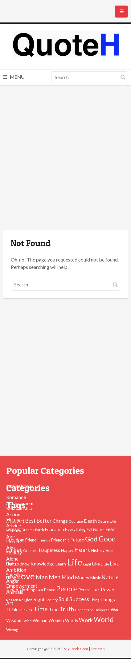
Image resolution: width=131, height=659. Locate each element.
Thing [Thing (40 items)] (94, 600)
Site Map (97, 648)
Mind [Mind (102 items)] (67, 577)
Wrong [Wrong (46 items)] (12, 630)
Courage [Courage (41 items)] (76, 521)
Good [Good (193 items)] (107, 538)
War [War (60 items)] (115, 609)
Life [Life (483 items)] (74, 562)
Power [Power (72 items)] (108, 589)
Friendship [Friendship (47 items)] (60, 540)
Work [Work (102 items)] (86, 620)
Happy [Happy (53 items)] (67, 550)
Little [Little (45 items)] (105, 564)
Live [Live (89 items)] (114, 563)
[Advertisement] (65, 158)
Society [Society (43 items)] (52, 599)
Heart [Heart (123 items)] (82, 549)
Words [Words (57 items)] (71, 620)
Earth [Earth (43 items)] (39, 529)
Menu (14, 77)
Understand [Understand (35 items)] (84, 610)
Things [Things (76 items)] (107, 599)
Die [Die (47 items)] (113, 521)
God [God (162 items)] (91, 539)
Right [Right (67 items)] (39, 599)
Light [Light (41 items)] (87, 564)
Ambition (16, 570)
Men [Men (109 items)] (54, 577)
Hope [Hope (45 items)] (109, 550)
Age (10, 536)
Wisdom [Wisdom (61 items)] (14, 620)
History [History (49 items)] (97, 550)
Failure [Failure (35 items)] (98, 530)
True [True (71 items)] (54, 609)
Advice (13, 525)
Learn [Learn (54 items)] (60, 563)
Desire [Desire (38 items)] (103, 521)
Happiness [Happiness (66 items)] (49, 550)
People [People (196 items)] (67, 588)
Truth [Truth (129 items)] (66, 609)
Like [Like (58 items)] (96, 563)
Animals (14, 592)
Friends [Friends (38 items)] (44, 540)
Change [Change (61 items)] (60, 521)
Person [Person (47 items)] (85, 590)
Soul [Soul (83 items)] (63, 599)
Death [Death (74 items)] (90, 521)
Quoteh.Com (77, 648)
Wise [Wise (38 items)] (27, 621)
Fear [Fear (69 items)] (110, 529)
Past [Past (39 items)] (39, 590)
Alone (12, 558)
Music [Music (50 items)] (95, 577)
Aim (10, 547)
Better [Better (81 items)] (44, 521)
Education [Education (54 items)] (54, 529)
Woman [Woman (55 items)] (40, 620)
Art (9, 603)
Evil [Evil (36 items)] (89, 530)
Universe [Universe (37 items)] (102, 610)
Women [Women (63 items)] (56, 620)
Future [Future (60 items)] (77, 539)
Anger (12, 581)
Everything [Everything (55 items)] (75, 529)
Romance (16, 497)
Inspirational (19, 486)
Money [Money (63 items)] (82, 577)
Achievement (20, 503)
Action (13, 514)
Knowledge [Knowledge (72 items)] (43, 563)
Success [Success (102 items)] (79, 599)
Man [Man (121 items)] (42, 577)
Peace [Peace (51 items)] (49, 589)
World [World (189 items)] (104, 619)
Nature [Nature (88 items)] (110, 577)
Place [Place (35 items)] (96, 590)
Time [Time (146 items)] (40, 609)
